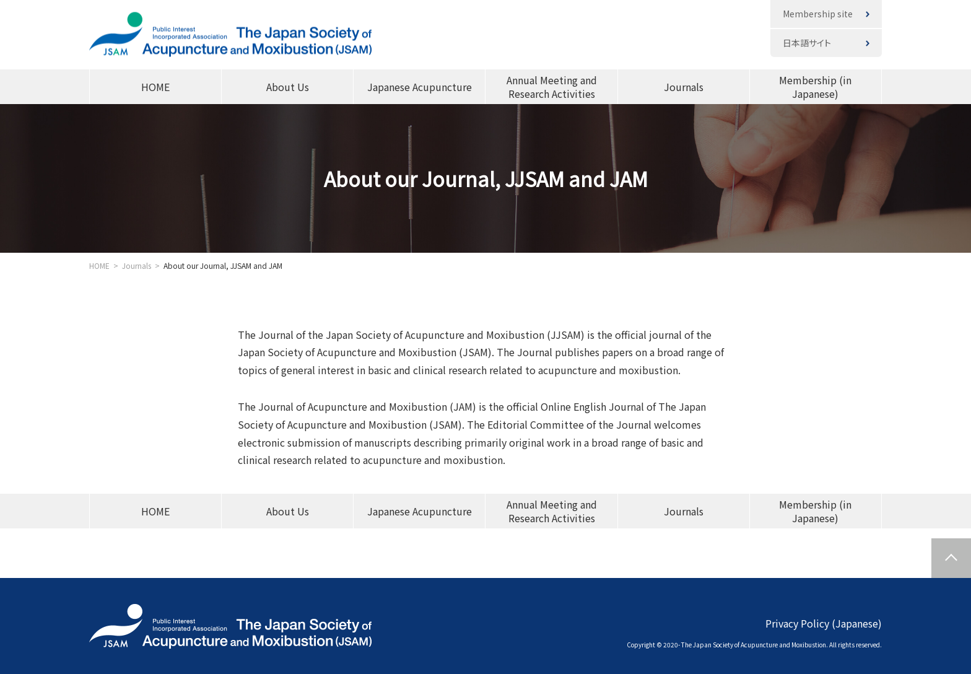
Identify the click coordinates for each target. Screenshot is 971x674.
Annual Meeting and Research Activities (552, 86)
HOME (155, 86)
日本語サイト (807, 43)
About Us (287, 86)
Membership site (818, 13)
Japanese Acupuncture (419, 86)
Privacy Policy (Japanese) (823, 622)
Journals (683, 86)
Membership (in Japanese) (815, 86)
